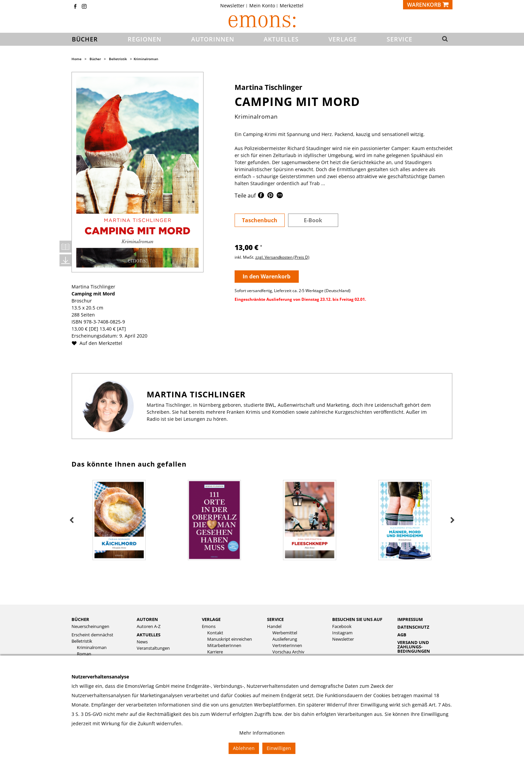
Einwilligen (279, 748)
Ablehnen (244, 748)
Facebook (342, 626)
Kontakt (215, 632)
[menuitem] (234, 6)
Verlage (211, 619)
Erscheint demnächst (92, 634)
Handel (274, 626)
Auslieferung (284, 639)
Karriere (215, 651)
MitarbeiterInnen (224, 645)
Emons (209, 626)
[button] (442, 39)
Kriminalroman (146, 58)
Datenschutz (413, 627)
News (142, 641)
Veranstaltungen (153, 648)
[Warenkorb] (427, 4)
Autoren (147, 619)
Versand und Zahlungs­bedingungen (413, 646)
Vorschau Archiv (288, 651)
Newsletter (232, 6)
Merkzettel (291, 6)
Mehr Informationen (262, 733)
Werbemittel (284, 632)
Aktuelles (148, 635)
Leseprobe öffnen (65, 247)
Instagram (342, 632)
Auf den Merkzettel (99, 343)
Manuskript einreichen (229, 639)
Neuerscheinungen (90, 626)
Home (77, 58)
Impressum (410, 619)
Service (275, 619)
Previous (71, 520)
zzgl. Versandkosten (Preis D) (282, 257)
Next (452, 520)
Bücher (95, 58)
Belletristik (118, 58)
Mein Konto (262, 6)
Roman (84, 653)
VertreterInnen (287, 645)
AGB (401, 635)
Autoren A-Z (148, 626)
